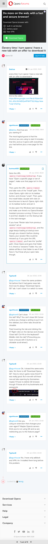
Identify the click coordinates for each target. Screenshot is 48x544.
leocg (19, 474)
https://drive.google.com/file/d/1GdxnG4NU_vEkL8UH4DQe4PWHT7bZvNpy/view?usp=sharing (26, 93)
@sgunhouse (14, 273)
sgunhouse (13, 118)
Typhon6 (12, 268)
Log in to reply (40, 48)
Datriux (12, 62)
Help (4, 503)
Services (7, 497)
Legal (5, 509)
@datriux (13, 122)
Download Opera (16, 30)
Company (7, 515)
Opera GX (9, 48)
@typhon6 (13, 307)
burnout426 (14, 161)
